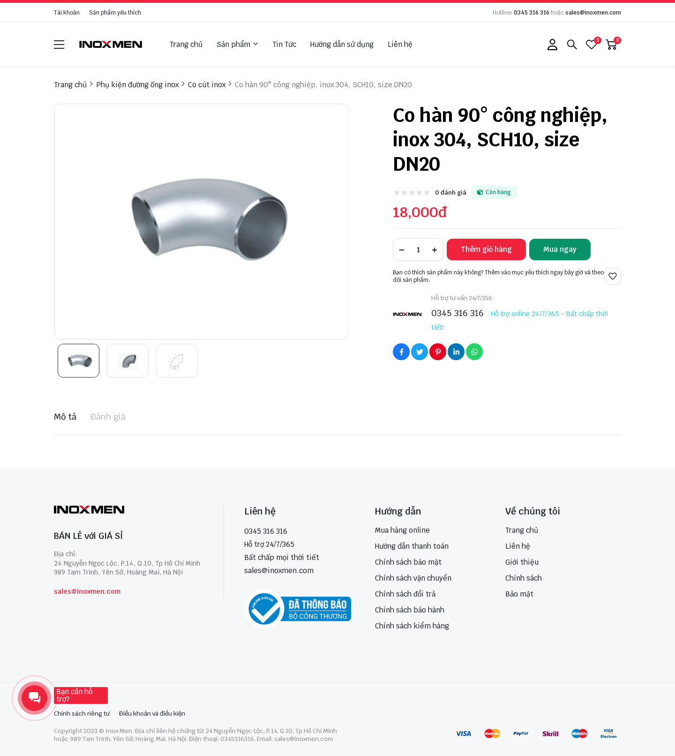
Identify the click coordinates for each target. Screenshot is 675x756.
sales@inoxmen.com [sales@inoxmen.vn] (279, 570)
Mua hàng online (402, 530)
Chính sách (523, 578)
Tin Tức (284, 44)
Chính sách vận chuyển (413, 578)
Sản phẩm (237, 44)
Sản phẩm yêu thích (115, 12)
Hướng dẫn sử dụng (342, 44)
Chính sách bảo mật (408, 562)
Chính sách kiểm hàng (412, 625)
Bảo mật (519, 594)
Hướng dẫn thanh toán (412, 546)
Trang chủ (186, 44)
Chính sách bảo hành (409, 609)
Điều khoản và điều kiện (152, 714)
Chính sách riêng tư (82, 714)
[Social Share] (401, 351)
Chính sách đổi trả (405, 594)
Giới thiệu (522, 562)
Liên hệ (400, 44)
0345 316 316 (531, 12)
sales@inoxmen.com (593, 12)
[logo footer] (128, 510)
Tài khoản (67, 12)
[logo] (111, 44)
